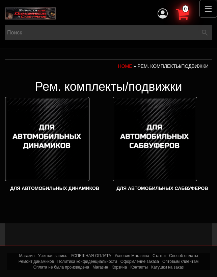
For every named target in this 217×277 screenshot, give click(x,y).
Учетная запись (52, 255)
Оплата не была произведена (61, 267)
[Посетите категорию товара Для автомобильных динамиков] (54, 145)
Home (125, 66)
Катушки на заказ (167, 267)
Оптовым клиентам (180, 261)
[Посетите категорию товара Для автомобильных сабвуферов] (162, 145)
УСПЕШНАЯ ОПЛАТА (91, 255)
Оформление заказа (139, 261)
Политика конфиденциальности (87, 261)
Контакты (139, 267)
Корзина (119, 267)
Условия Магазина (132, 255)
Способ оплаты (183, 255)
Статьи (159, 255)
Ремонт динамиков (36, 261)
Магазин (26, 255)
